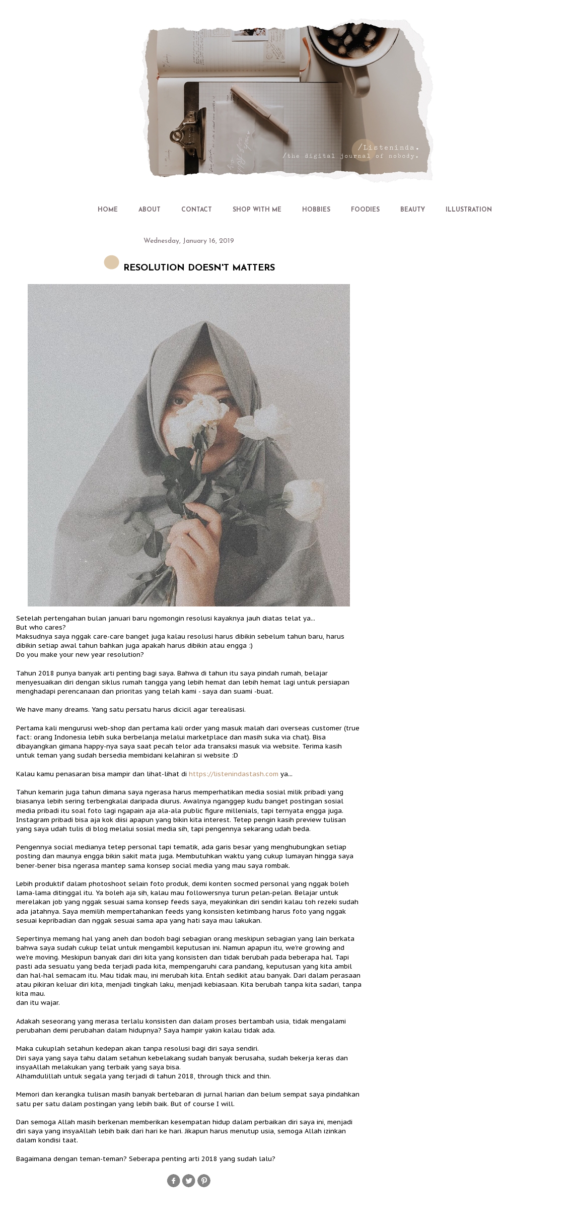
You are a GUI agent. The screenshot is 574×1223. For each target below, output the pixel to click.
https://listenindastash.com (233, 774)
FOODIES (365, 210)
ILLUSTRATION (469, 210)
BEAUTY (412, 210)
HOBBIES (316, 210)
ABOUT (149, 210)
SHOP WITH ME (257, 210)
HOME (108, 210)
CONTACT (196, 210)
